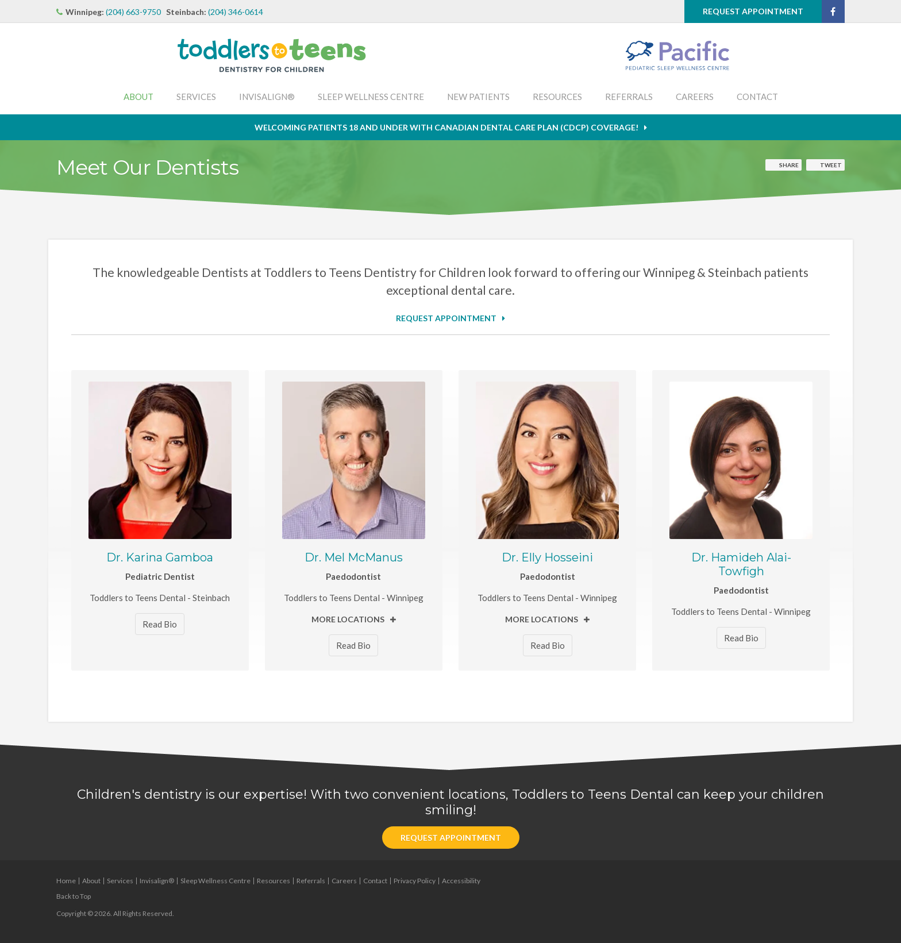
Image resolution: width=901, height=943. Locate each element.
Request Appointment (753, 11)
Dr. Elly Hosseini (547, 557)
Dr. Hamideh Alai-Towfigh (741, 564)
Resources (557, 96)
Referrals (629, 96)
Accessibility (461, 880)
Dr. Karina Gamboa (159, 557)
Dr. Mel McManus (354, 557)
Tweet (831, 164)
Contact (757, 96)
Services (196, 96)
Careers (695, 96)
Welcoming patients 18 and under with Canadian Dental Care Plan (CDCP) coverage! (446, 127)
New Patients (478, 96)
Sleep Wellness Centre (371, 96)
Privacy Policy (415, 880)
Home (66, 880)
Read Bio (160, 624)
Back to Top (73, 896)
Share (789, 164)
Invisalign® (267, 96)
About (138, 96)
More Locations (347, 619)
